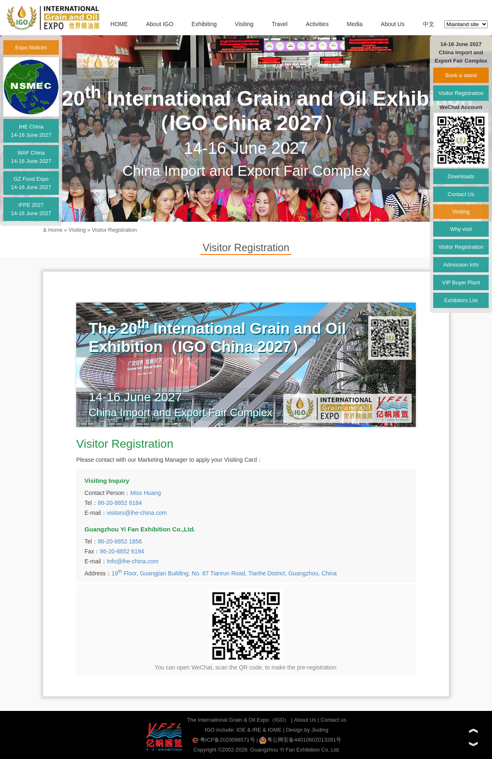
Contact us (333, 720)
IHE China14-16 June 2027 (31, 131)
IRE (256, 730)
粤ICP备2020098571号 (223, 740)
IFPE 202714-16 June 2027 (31, 209)
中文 (428, 24)
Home (55, 230)
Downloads (461, 176)
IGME (275, 730)
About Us (393, 24)
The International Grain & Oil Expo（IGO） (238, 720)
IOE (241, 730)
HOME (119, 24)
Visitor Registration (114, 230)
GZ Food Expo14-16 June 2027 (31, 183)
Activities (317, 24)
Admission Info (460, 265)
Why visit (461, 229)
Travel (279, 24)
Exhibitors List (461, 300)
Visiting (244, 24)
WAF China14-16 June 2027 (31, 157)
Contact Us (461, 194)
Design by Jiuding (307, 730)
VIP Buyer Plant (461, 282)
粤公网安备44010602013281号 (300, 740)
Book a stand (461, 75)
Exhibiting (204, 24)
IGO (210, 730)
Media (354, 24)
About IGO (159, 24)
